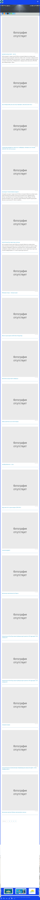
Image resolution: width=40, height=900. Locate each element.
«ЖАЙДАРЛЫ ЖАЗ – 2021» (8, 464)
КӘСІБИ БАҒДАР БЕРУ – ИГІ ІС (9, 54)
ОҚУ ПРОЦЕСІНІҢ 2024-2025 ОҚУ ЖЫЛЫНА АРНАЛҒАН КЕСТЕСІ (17, 104)
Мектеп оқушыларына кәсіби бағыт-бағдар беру (12, 335)
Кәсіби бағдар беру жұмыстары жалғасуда (11, 242)
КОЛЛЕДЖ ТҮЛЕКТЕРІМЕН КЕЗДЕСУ (10, 191)
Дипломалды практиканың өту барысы (10, 593)
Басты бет (3, 7)
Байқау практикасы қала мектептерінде (10, 421)
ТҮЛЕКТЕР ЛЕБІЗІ (6, 724)
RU (14, 898)
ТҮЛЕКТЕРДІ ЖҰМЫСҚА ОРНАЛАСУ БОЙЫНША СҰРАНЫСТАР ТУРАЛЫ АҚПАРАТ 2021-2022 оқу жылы (18, 148)
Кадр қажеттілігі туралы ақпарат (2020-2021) (11, 507)
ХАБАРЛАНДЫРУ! (6, 550)
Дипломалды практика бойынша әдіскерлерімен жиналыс (14, 812)
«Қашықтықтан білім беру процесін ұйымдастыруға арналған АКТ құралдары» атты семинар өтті (20, 637)
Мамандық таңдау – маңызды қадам (9, 292)
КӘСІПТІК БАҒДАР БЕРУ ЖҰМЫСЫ (10, 378)
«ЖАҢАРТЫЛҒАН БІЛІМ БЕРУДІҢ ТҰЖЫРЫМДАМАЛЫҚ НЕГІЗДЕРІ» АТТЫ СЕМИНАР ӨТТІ (19, 768)
